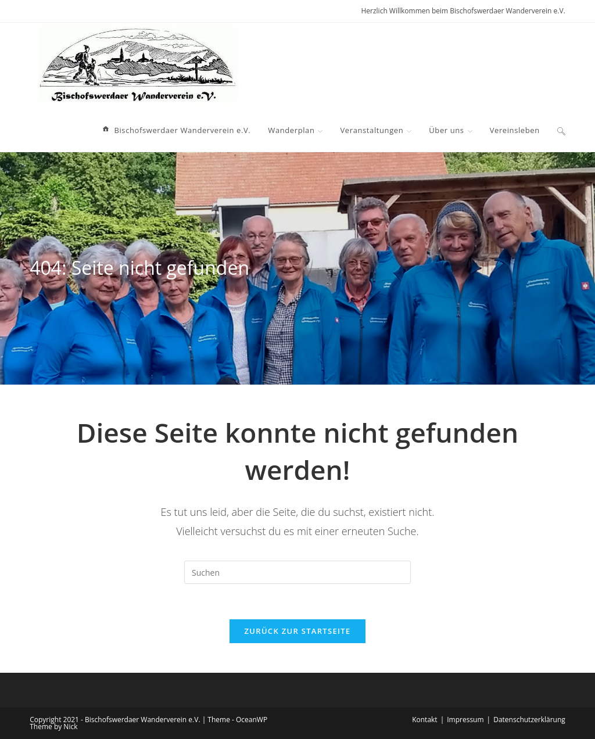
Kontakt (424, 719)
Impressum (465, 719)
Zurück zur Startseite (298, 631)
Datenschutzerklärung (529, 719)
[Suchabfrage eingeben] (297, 572)
